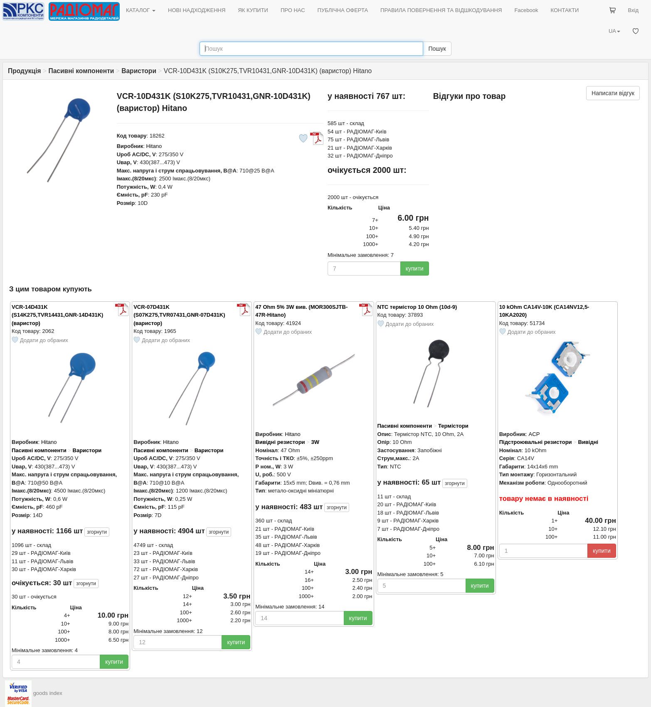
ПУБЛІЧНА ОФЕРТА (343, 10)
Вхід (633, 10)
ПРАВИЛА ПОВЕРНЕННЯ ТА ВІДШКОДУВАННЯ (441, 10)
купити (415, 268)
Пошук (437, 48)
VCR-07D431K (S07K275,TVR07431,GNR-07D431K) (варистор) (179, 315)
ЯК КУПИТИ (253, 10)
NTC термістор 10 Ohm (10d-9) (417, 307)
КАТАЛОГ (140, 10)
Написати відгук (613, 93)
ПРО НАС (293, 10)
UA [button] (614, 31)
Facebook (526, 10)
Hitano (154, 146)
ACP (534, 434)
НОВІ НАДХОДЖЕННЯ (196, 10)
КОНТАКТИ (564, 10)
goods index (47, 693)
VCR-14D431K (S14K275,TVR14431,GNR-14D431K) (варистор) (57, 315)
